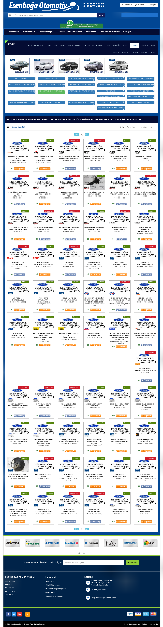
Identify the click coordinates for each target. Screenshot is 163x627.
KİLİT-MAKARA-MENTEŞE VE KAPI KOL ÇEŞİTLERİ (141, 97)
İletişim (127, 31)
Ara (101, 15)
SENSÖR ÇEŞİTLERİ (54, 78)
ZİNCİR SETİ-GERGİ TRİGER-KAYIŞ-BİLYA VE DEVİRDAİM (111, 108)
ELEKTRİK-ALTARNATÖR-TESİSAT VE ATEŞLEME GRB (111, 85)
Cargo (153, 52)
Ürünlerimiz (29, 31)
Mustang (144, 45)
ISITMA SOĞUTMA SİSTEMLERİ (112, 96)
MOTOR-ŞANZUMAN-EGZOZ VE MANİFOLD (81, 103)
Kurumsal (140, 4)
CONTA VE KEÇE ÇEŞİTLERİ (113, 102)
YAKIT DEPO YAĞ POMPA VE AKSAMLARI (22, 85)
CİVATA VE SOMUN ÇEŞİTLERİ (52, 102)
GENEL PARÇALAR (25, 78)
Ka (85, 45)
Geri (76, 134)
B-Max (99, 45)
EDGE (56, 45)
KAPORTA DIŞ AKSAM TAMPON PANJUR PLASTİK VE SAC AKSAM (81, 91)
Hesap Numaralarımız (110, 31)
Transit (135, 52)
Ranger (144, 52)
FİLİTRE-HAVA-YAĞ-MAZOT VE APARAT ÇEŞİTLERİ (81, 79)
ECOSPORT (38, 45)
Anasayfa (14, 31)
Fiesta (70, 45)
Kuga (153, 45)
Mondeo (134, 45)
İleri (86, 134)
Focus (91, 45)
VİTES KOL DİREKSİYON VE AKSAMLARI (141, 79)
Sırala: (122, 127)
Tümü (29, 45)
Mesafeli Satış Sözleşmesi (70, 31)
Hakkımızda (91, 31)
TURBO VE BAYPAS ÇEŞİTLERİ (142, 91)
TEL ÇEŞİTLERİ (115, 91)
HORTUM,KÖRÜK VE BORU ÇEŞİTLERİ (111, 78)
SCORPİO (116, 45)
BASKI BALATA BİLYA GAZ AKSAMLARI (81, 85)
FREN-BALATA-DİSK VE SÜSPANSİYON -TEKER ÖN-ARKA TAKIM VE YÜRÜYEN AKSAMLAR (52, 91)
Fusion (78, 45)
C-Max (126, 45)
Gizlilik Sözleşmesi (47, 31)
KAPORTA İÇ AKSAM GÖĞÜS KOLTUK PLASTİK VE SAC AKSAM (22, 103)
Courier (116, 52)
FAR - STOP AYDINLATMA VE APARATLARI (141, 85)
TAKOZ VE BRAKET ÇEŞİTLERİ (142, 102)
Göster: (144, 127)
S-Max (107, 45)
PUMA (62, 45)
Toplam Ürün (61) (18, 127)
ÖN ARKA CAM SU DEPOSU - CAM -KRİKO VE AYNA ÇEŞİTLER (52, 85)
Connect (126, 52)
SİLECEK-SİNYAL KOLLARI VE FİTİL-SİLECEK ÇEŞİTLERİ (22, 91)
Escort (48, 45)
